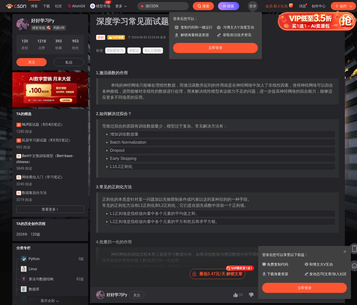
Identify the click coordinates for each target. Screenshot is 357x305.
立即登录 (215, 48)
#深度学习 (115, 50)
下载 (46, 6)
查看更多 (50, 209)
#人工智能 (153, 50)
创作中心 (319, 6)
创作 (343, 6)
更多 (120, 6)
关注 (136, 295)
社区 (58, 6)
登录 (252, 6)
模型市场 (101, 5)
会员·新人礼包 (279, 5)
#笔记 (134, 50)
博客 (34, 6)
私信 (68, 62)
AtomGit (76, 6)
